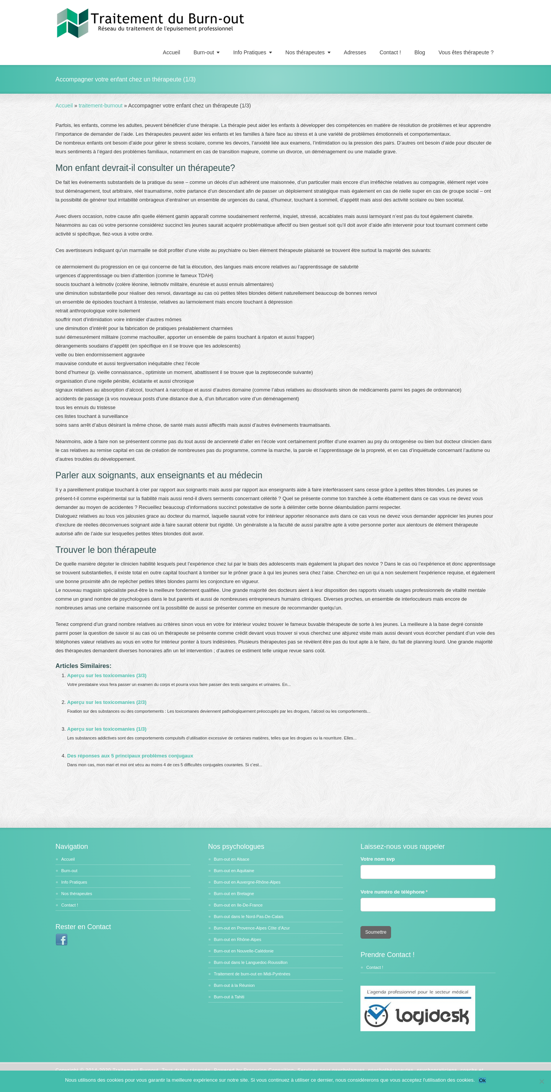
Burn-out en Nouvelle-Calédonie (244, 951)
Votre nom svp (377, 859)
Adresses (355, 52)
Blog (419, 52)
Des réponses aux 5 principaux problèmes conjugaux (130, 756)
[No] (541, 1081)
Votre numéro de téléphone (401, 892)
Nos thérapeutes (305, 52)
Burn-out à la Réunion (234, 985)
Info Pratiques (249, 52)
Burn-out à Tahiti (229, 996)
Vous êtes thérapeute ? (466, 52)
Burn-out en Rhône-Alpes (237, 939)
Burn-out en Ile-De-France (238, 905)
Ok (482, 1080)
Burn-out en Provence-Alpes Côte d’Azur (252, 928)
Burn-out (204, 52)
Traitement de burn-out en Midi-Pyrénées (252, 974)
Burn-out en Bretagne (234, 893)
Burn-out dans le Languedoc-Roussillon (251, 962)
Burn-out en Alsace (231, 859)
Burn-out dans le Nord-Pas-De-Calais (249, 916)
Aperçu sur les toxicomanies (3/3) (107, 675)
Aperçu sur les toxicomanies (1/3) (107, 729)
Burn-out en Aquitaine (234, 870)
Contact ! (390, 52)
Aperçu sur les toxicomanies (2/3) (107, 702)
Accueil (171, 52)
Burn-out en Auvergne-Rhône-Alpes (247, 882)
